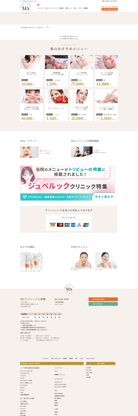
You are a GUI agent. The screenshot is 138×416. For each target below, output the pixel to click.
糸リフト (56, 374)
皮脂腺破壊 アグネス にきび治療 (56, 73)
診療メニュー (68, 8)
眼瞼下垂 (56, 409)
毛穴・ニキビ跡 (90, 376)
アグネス (22, 396)
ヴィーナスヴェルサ (25, 389)
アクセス (80, 8)
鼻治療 (56, 404)
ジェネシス (22, 381)
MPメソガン (23, 391)
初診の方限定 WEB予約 (102, 302)
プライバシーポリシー (96, 362)
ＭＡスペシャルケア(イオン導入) (62, 388)
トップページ (40, 8)
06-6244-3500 (64, 302)
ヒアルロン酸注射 (24, 405)
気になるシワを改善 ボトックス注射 (81, 108)
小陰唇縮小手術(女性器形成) (61, 399)
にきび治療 (89, 381)
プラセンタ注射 (24, 414)
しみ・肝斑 (89, 371)
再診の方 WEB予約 (101, 309)
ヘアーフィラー (23, 412)
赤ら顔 (88, 378)
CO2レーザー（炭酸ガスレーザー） (28, 386)
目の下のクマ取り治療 (59, 397)
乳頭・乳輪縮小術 (58, 402)
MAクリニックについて (51, 8)
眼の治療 (56, 406)
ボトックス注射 (24, 410)
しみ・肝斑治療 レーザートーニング (81, 73)
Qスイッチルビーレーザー (56, 108)
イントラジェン (24, 379)
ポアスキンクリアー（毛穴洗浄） (62, 390)
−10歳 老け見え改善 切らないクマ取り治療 (32, 108)
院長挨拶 (61, 8)
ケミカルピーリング (59, 385)
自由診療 (71, 362)
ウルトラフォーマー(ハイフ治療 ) (28, 384)
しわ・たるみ (89, 374)
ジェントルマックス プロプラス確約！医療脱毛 (106, 108)
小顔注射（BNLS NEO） (26, 407)
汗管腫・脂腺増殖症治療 (26, 398)
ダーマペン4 (23, 393)
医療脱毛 (86, 8)
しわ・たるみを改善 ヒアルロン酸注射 (106, 73)
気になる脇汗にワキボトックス (32, 73)
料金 (75, 8)
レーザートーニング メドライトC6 (28, 374)
